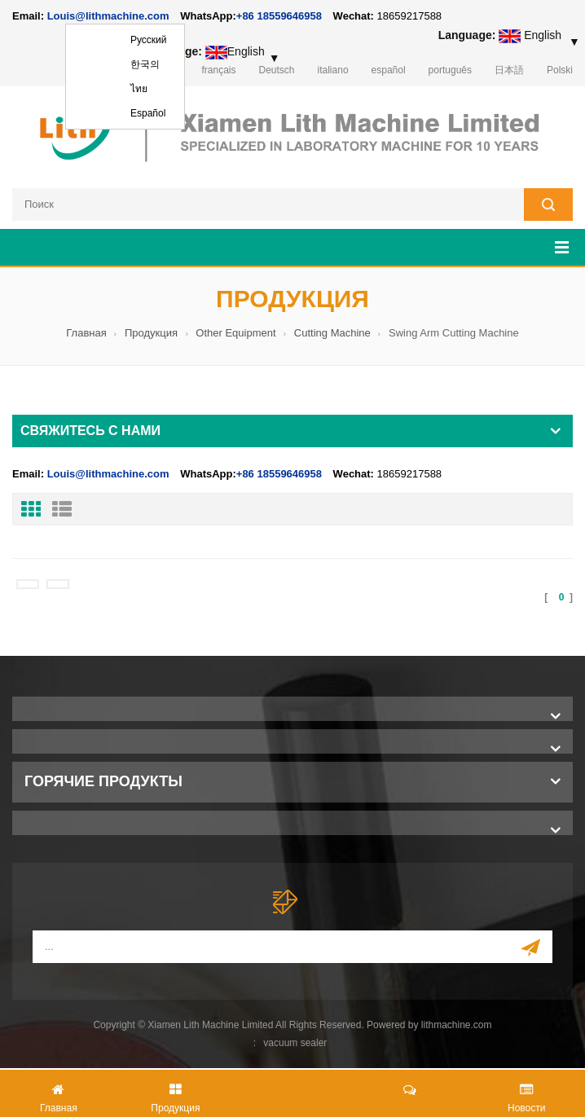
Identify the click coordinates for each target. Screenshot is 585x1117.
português (450, 70)
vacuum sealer (295, 1043)
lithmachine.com (456, 1025)
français (218, 70)
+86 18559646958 (279, 16)
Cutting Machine (332, 333)
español (389, 70)
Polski (560, 70)
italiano (333, 70)
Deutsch (277, 70)
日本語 (509, 70)
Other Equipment (235, 333)
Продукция (151, 333)
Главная (86, 333)
